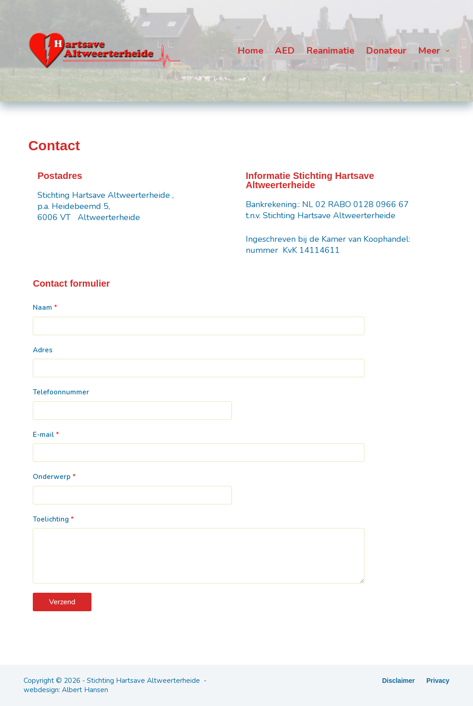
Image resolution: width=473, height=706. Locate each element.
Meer (433, 50)
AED (285, 50)
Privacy (437, 680)
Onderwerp (54, 476)
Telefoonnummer (61, 392)
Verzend (62, 602)
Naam (45, 307)
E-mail (46, 434)
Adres (43, 350)
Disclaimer (398, 680)
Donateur (386, 50)
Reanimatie (330, 50)
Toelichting (53, 519)
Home (250, 50)
